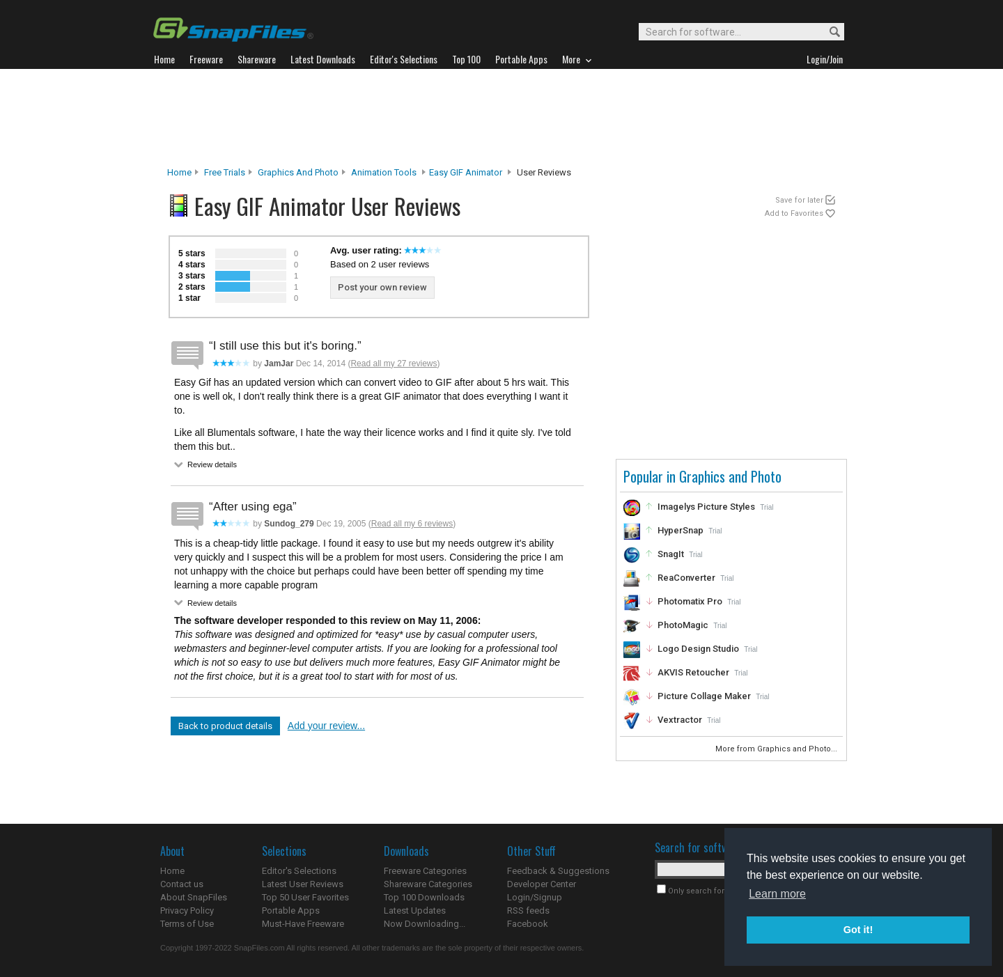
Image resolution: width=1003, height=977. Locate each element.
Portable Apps (291, 910)
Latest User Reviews (302, 884)
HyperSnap (680, 530)
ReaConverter (686, 577)
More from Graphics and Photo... (777, 748)
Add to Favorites (794, 213)
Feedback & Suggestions (558, 871)
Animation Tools (384, 172)
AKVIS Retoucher (693, 672)
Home (179, 172)
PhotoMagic (683, 625)
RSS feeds (528, 910)
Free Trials (224, 172)
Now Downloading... (424, 924)
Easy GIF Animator (465, 172)
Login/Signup (534, 897)
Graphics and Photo (298, 172)
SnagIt (671, 554)
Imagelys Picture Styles (706, 506)
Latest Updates (415, 910)
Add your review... (326, 725)
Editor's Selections (299, 871)
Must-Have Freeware (303, 924)
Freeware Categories (425, 871)
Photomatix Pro (690, 601)
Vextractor (680, 719)
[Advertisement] (501, 117)
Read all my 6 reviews (412, 524)
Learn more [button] (777, 894)
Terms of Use (187, 924)
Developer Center (541, 884)
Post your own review (382, 287)
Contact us (181, 884)
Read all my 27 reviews (393, 363)
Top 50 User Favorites (305, 897)
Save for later (799, 200)
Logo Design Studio (698, 648)
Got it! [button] (858, 929)
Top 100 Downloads (424, 897)
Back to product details (225, 726)
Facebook (527, 924)
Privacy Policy (187, 910)
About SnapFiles (193, 897)
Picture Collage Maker (704, 696)
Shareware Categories (428, 884)
